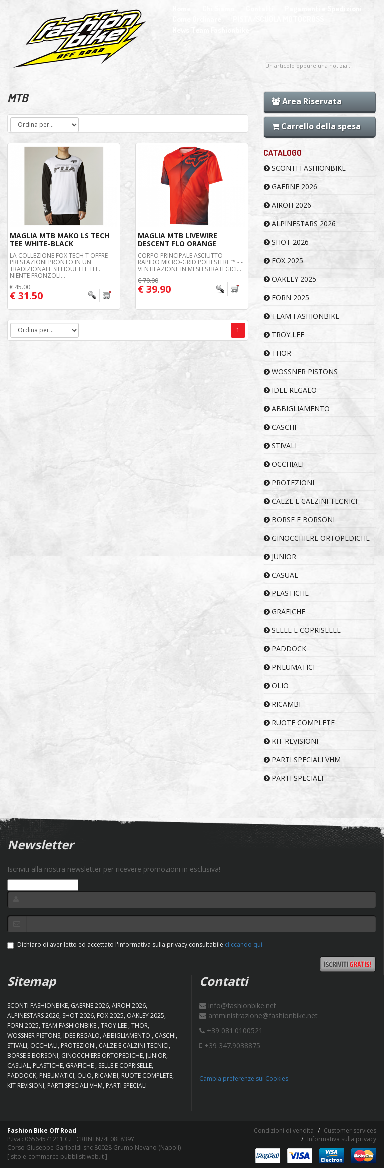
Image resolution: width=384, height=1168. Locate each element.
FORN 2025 (287, 297)
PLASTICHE (286, 593)
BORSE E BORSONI (299, 519)
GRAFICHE (285, 611)
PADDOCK (285, 648)
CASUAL (281, 575)
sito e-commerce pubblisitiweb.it (57, 1156)
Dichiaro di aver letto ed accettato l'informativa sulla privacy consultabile (135, 944)
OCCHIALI (284, 464)
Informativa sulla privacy (342, 1139)
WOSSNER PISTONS (301, 371)
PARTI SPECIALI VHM (302, 759)
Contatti (260, 8)
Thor (278, 353)
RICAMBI (282, 704)
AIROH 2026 (288, 205)
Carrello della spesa (316, 126)
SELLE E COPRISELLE (302, 630)
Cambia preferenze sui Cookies (244, 1078)
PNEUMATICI (289, 667)
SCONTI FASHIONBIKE (305, 168)
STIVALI (280, 445)
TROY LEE (284, 334)
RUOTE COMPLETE (299, 722)
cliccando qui (243, 944)
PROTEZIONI (289, 482)
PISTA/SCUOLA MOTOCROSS (278, 19)
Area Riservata (307, 101)
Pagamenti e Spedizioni (323, 8)
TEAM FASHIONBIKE (302, 316)
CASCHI (280, 427)
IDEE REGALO (290, 390)
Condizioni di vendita (284, 1130)
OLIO (276, 685)
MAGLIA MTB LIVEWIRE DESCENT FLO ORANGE (178, 239)
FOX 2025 (284, 260)
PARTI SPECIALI (294, 778)
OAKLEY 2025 (290, 279)
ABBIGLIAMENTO (297, 408)
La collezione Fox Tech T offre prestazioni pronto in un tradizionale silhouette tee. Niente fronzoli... (59, 265)
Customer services (350, 1130)
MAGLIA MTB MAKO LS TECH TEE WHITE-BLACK (60, 239)
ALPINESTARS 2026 (300, 223)
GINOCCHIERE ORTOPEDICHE (317, 538)
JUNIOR (280, 556)
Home (181, 8)
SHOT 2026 (286, 242)
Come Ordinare (197, 19)
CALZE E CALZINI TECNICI (311, 501)
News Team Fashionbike (211, 30)
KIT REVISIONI (291, 741)
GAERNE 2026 (291, 186)
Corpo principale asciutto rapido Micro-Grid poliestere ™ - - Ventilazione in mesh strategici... (190, 262)
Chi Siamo (218, 8)
